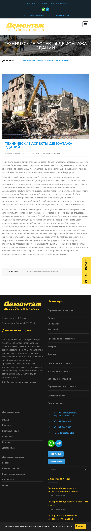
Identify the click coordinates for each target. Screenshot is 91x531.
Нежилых (7, 425)
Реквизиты (56, 461)
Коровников (8, 479)
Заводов (52, 354)
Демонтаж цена (56, 403)
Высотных (7, 436)
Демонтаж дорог (56, 396)
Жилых (5, 420)
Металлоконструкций (59, 371)
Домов (51, 318)
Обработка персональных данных (19, 382)
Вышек (5, 463)
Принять (80, 526)
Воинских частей (10, 468)
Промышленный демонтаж (61, 339)
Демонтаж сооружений (14, 457)
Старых (6, 442)
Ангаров (52, 346)
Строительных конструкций (62, 386)
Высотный (53, 329)
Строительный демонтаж (61, 310)
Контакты (56, 454)
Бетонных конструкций (59, 379)
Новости (55, 272)
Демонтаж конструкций (60, 363)
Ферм (5, 485)
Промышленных (10, 431)
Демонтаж (8, 60)
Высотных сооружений (13, 474)
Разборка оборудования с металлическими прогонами (63, 490)
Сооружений (54, 324)
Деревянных (8, 448)
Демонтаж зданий (11, 412)
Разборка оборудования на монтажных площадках (62, 517)
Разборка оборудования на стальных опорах (68, 503)
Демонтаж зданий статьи (38, 272)
